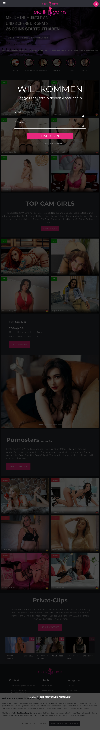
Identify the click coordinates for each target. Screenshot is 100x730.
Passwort (19, 122)
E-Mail (17, 112)
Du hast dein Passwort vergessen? (49, 143)
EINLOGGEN (50, 136)
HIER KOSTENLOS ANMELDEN (55, 697)
